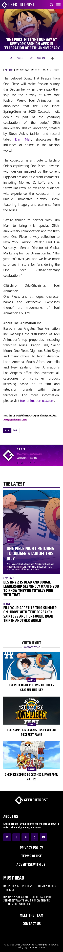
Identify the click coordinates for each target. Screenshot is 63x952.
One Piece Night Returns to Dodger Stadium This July (30, 554)
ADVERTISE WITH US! (31, 865)
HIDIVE (6, 604)
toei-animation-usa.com (37, 401)
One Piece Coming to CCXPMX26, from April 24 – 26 (31, 777)
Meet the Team (31, 915)
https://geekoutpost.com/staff (29, 454)
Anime (10, 540)
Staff (9, 70)
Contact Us (32, 924)
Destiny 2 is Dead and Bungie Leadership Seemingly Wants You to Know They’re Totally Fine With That (31, 588)
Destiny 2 (8, 578)
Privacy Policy (31, 848)
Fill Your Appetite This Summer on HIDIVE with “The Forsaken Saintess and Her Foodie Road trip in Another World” (30, 614)
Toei (15, 430)
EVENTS (31, 769)
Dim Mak (23, 139)
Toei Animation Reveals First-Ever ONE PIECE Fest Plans (31, 732)
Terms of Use (31, 856)
